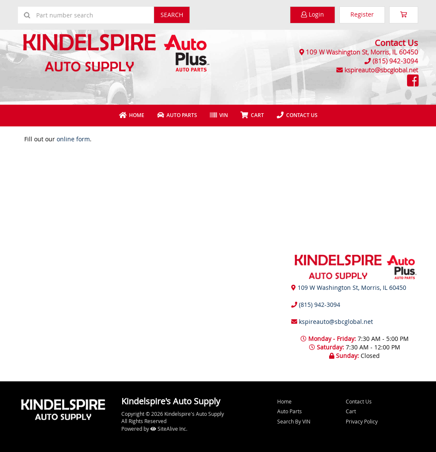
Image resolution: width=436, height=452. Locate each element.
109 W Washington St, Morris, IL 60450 (362, 52)
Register (362, 14)
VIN (219, 115)
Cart (351, 411)
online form (73, 139)
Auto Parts (177, 115)
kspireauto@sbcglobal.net (381, 70)
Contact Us (297, 115)
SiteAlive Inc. (168, 428)
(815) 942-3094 (395, 61)
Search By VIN (293, 421)
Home (131, 115)
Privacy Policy (362, 421)
